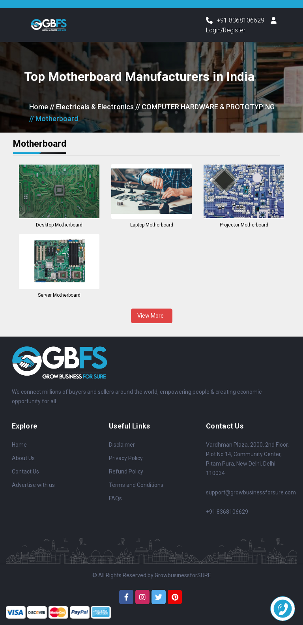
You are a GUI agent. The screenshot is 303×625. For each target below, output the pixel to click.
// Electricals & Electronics (92, 107)
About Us (23, 458)
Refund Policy (126, 472)
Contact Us (25, 472)
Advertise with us (33, 485)
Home (38, 107)
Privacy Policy (126, 458)
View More (151, 315)
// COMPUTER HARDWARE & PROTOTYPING (205, 107)
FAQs (115, 499)
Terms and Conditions (136, 485)
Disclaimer (122, 445)
